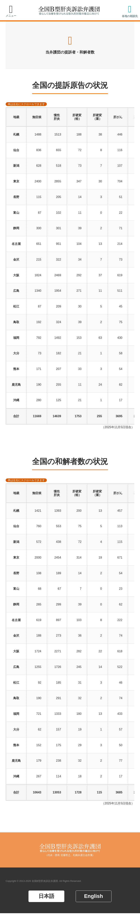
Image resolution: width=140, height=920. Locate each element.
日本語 (46, 903)
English (93, 903)
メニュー (11, 15)
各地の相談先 (130, 16)
